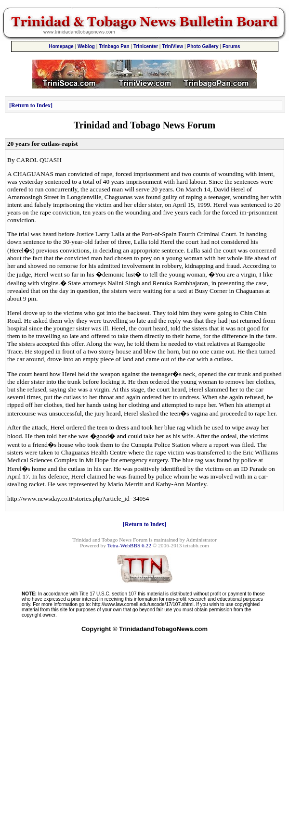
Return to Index (31, 105)
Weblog (86, 46)
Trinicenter (145, 46)
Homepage (61, 46)
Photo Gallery (203, 46)
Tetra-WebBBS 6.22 (129, 545)
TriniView (172, 46)
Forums (231, 46)
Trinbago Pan (114, 46)
